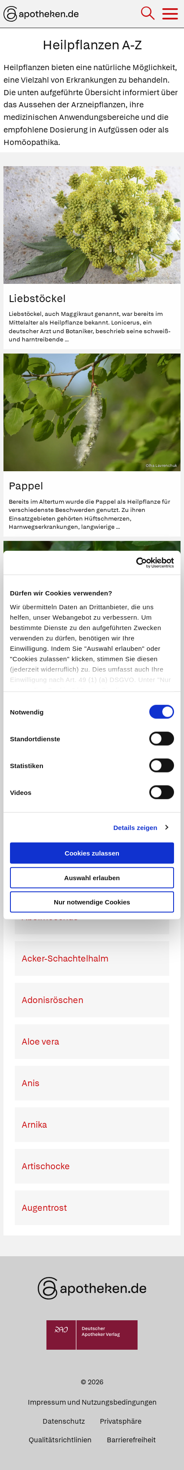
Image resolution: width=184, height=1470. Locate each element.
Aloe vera (40, 1041)
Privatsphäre (120, 1421)
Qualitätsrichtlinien (60, 1439)
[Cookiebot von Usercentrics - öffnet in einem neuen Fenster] (136, 562)
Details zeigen (135, 827)
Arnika (34, 1124)
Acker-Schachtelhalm (65, 958)
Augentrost (44, 1207)
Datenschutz (64, 1421)
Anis (30, 1083)
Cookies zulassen (92, 853)
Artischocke (46, 1166)
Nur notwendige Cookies (92, 902)
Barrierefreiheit (131, 1439)
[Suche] (149, 14)
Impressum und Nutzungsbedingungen (92, 1402)
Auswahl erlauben (92, 877)
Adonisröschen (52, 1000)
